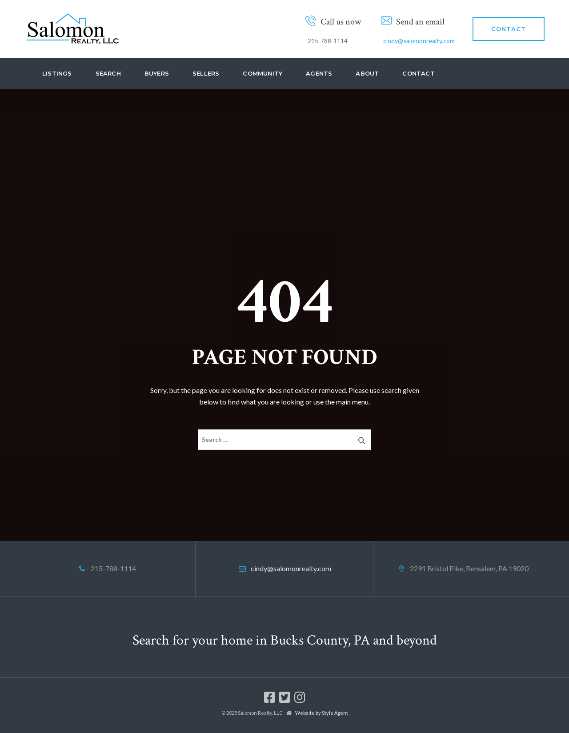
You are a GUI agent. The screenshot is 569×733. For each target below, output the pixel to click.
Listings (57, 73)
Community (262, 73)
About (367, 73)
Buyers (156, 73)
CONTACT (508, 28)
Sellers (205, 73)
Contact (418, 73)
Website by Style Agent (321, 713)
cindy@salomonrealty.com (419, 40)
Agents (319, 73)
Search (108, 73)
